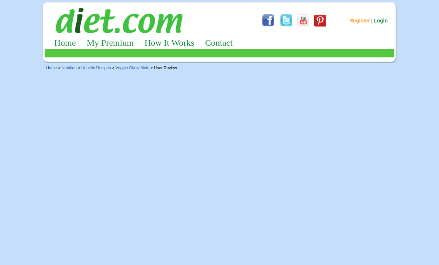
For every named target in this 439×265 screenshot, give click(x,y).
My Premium (110, 42)
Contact (219, 42)
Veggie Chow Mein (132, 68)
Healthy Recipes (96, 68)
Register (359, 21)
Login (381, 21)
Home (65, 42)
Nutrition (69, 68)
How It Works (169, 42)
